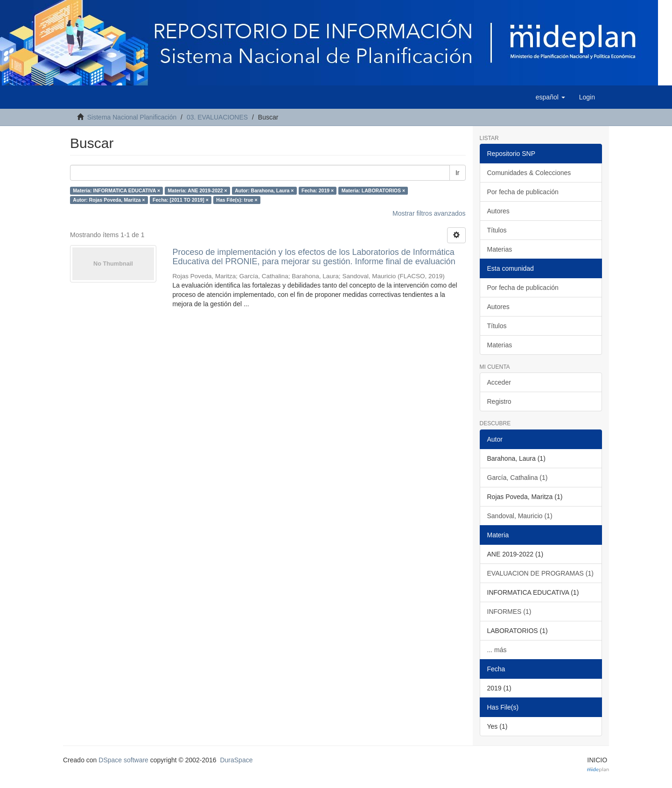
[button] (550, 97)
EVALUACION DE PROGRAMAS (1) (540, 573)
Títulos (497, 230)
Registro (499, 401)
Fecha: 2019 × (317, 190)
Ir (457, 172)
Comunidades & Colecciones (529, 172)
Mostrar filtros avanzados (428, 213)
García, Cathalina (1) (517, 477)
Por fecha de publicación (523, 192)
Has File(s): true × (236, 200)
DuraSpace (236, 760)
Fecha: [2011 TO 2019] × (181, 200)
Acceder (499, 382)
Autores (498, 211)
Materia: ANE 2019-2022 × (197, 190)
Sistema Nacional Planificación (131, 117)
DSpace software (123, 760)
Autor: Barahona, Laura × (264, 190)
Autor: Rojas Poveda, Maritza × (109, 200)
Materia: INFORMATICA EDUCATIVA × (116, 190)
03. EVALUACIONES (217, 117)
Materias (499, 249)
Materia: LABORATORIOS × (373, 190)
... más (497, 650)
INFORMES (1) (509, 611)
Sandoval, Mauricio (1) (520, 516)
